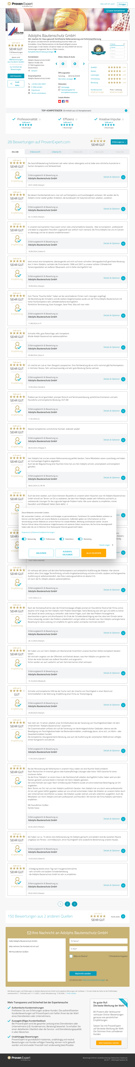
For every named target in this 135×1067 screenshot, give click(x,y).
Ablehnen (41, 554)
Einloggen (122, 4)
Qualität (94, 67)
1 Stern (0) (119, 152)
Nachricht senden (83, 973)
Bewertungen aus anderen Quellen (16, 60)
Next (84, 64)
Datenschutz (115, 1058)
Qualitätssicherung (104, 1058)
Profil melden (71, 993)
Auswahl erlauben (67, 554)
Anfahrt (34, 70)
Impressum (33, 533)
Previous (56, 64)
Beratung (94, 82)
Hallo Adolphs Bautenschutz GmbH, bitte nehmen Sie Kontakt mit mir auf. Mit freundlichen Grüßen (37, 960)
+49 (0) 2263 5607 (38, 84)
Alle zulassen (94, 554)
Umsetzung (95, 78)
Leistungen (95, 75)
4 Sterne (112, 47)
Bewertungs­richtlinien (90, 1058)
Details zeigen (97, 546)
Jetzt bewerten (15, 76)
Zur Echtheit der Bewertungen (16, 68)
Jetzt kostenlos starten (109, 1042)
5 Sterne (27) (35, 152)
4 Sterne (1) (56, 152)
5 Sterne (112, 44)
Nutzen (93, 71)
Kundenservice (96, 89)
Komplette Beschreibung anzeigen (41, 52)
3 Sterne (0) (77, 152)
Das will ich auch (108, 3)
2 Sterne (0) (98, 152)
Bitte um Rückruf (80, 956)
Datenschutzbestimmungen (50, 533)
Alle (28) (15, 151)
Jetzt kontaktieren (116, 10)
